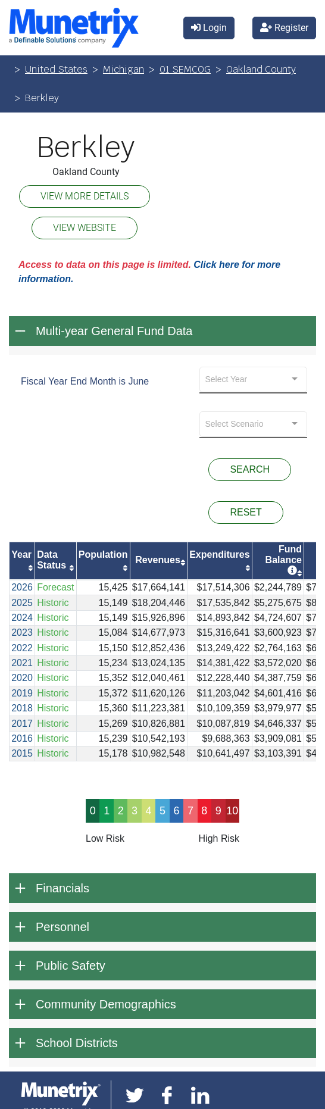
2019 (22, 693)
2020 (22, 678)
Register (284, 27)
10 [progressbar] (232, 811)
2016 (22, 738)
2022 (22, 648)
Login (209, 27)
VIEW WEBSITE (84, 227)
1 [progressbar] (107, 811)
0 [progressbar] (93, 811)
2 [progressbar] (121, 811)
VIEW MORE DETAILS (84, 196)
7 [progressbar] (190, 811)
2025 (22, 603)
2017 (22, 723)
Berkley (86, 147)
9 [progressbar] (218, 811)
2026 (22, 587)
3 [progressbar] (135, 811)
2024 (22, 618)
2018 (22, 708)
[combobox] (253, 379)
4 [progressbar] (149, 811)
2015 (22, 753)
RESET (245, 512)
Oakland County (261, 69)
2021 (22, 663)
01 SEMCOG (185, 69)
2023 (22, 632)
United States (56, 69)
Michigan (123, 69)
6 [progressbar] (176, 811)
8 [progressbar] (204, 811)
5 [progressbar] (162, 811)
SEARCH (250, 469)
